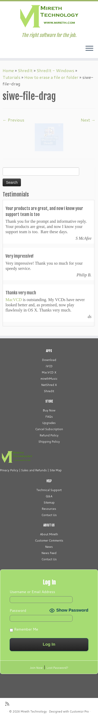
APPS (49, 351)
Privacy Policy (9, 470)
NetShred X (49, 385)
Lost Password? (57, 668)
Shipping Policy (49, 442)
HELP (49, 481)
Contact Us (49, 515)
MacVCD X (49, 372)
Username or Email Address (32, 591)
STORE (49, 401)
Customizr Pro (79, 711)
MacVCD (13, 299)
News (49, 547)
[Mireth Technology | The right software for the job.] (49, 17)
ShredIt (25, 70)
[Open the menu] (89, 49)
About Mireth (49, 534)
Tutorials (11, 77)
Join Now (36, 668)
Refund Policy (49, 435)
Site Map (56, 470)
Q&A (49, 496)
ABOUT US (49, 525)
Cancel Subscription (49, 429)
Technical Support (49, 490)
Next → (88, 120)
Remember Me (24, 629)
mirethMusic (49, 379)
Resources (49, 509)
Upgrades (49, 423)
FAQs (49, 417)
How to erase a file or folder (51, 77)
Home (8, 70)
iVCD (49, 366)
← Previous (13, 120)
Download (49, 360)
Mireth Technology (34, 711)
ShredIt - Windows (55, 70)
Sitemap (49, 502)
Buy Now (49, 410)
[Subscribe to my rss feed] (8, 704)
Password (18, 610)
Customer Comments (49, 540)
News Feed (49, 553)
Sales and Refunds (34, 470)
